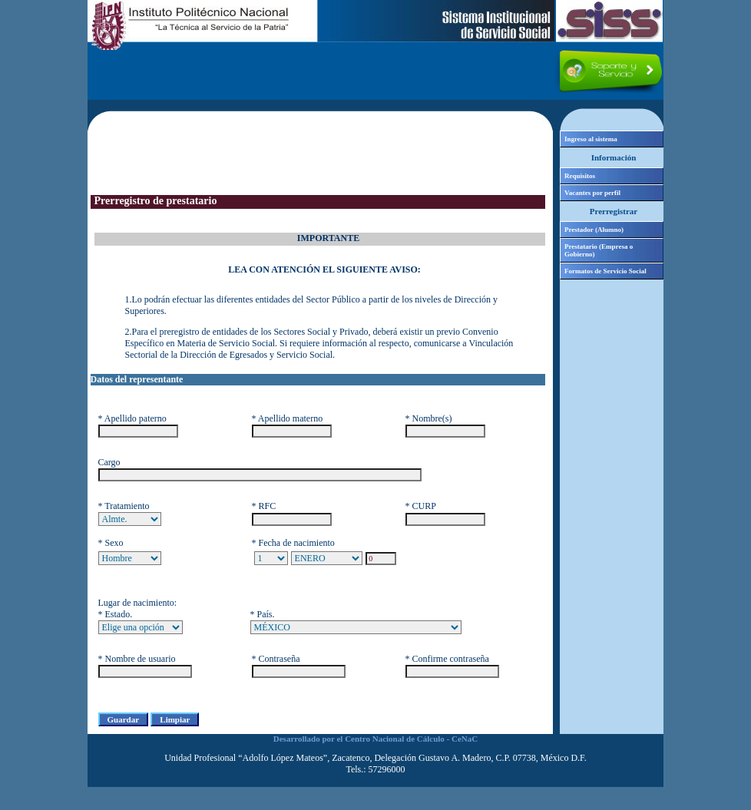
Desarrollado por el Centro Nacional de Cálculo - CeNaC (375, 738)
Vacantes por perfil (592, 193)
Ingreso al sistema (590, 139)
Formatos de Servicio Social (605, 271)
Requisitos (579, 176)
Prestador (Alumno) (594, 229)
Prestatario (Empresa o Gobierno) (598, 250)
